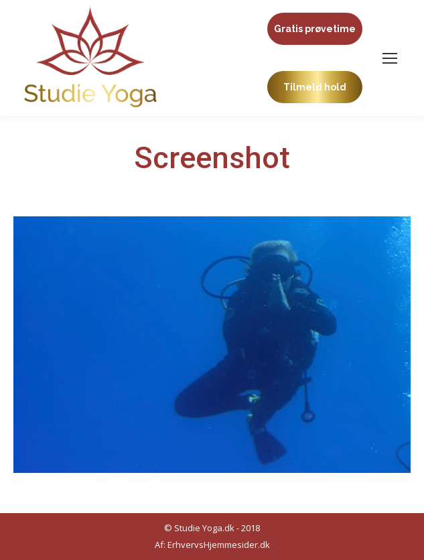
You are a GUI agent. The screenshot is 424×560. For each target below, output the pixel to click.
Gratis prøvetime (315, 28)
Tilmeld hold (314, 87)
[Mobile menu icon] (390, 58)
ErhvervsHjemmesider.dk (218, 545)
